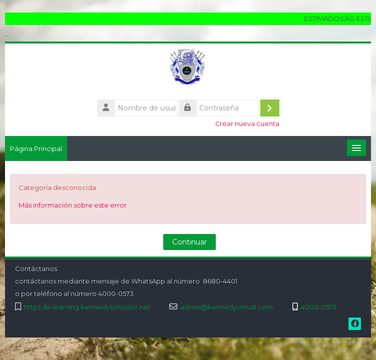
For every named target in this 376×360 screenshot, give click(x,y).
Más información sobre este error (73, 205)
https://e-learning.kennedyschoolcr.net (87, 307)
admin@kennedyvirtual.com (226, 307)
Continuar (189, 242)
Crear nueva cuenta (247, 124)
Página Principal (36, 148)
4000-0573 (318, 307)
